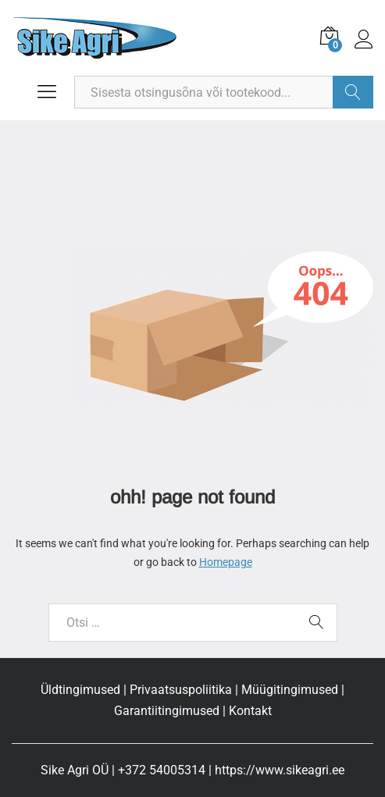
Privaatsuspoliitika (181, 689)
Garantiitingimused (166, 710)
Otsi (353, 92)
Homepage (225, 562)
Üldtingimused (80, 689)
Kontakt (250, 710)
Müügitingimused (289, 689)
